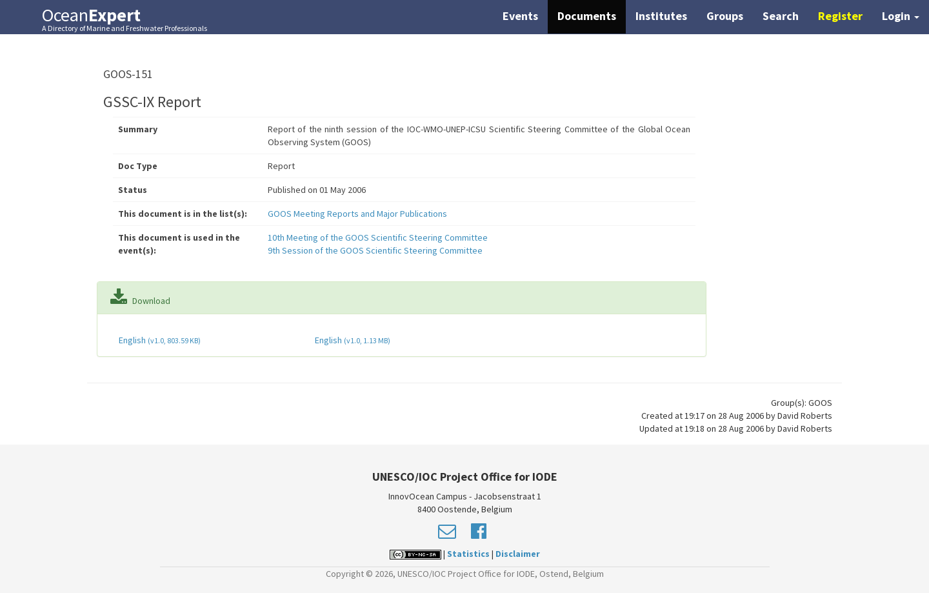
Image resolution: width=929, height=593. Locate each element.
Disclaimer (517, 553)
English (159, 340)
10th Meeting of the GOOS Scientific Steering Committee (378, 237)
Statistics (468, 553)
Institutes (661, 15)
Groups (724, 15)
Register (840, 15)
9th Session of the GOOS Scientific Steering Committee (375, 250)
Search (781, 15)
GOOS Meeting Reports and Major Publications (357, 213)
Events (520, 15)
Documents (586, 15)
